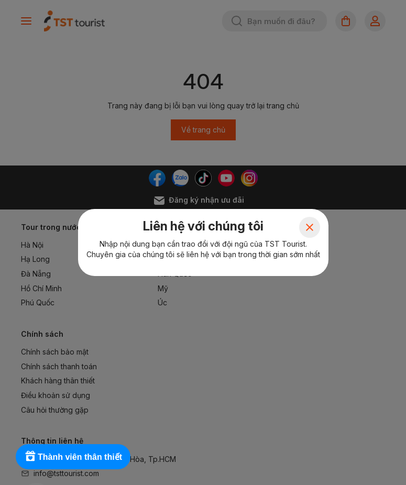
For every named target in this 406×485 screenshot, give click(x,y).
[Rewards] (73, 456)
